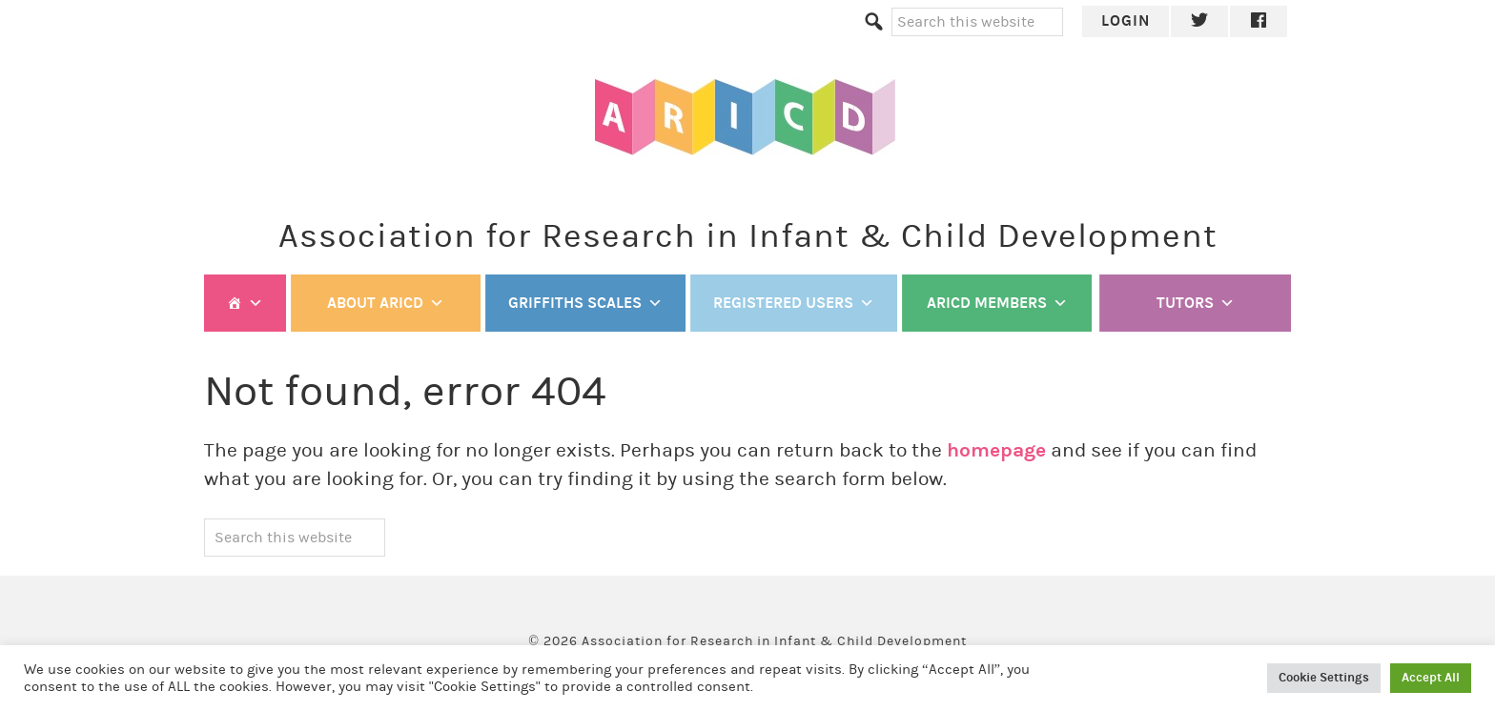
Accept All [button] (1431, 677)
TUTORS (1196, 303)
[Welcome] (245, 303)
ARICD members (997, 303)
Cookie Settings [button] (1324, 677)
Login (1125, 20)
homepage (996, 450)
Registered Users (793, 303)
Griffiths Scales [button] (585, 303)
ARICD (747, 117)
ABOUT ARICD (385, 303)
